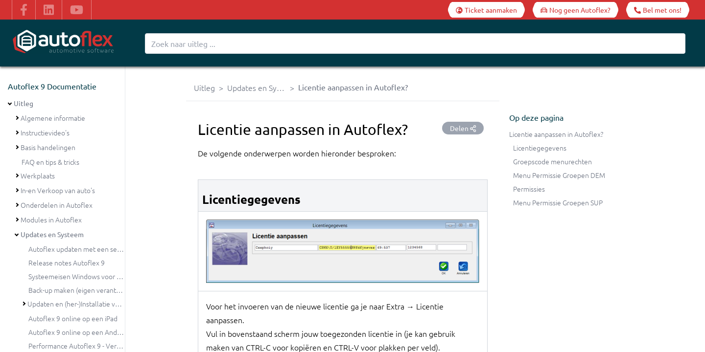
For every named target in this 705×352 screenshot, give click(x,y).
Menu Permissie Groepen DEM (559, 175)
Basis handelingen (48, 147)
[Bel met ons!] (657, 10)
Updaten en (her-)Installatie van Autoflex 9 (91, 303)
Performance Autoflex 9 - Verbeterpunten (91, 346)
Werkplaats (38, 175)
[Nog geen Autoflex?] (575, 10)
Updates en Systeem (52, 234)
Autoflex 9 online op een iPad (73, 318)
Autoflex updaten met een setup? (79, 249)
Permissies (529, 189)
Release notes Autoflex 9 (66, 262)
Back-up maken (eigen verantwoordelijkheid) (95, 290)
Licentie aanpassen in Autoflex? (556, 134)
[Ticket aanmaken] (486, 10)
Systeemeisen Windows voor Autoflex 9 (88, 276)
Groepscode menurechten (552, 161)
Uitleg (23, 103)
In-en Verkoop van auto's (58, 190)
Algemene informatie (53, 118)
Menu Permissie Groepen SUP (558, 202)
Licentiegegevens (539, 148)
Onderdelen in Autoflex (57, 205)
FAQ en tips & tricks (50, 162)
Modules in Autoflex (51, 219)
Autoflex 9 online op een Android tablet (88, 332)
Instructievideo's (45, 132)
